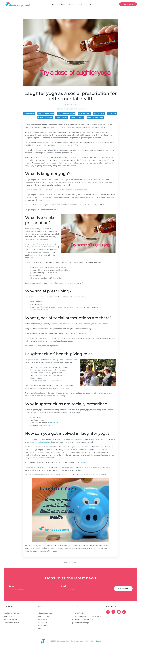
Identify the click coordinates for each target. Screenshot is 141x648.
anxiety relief (29, 114)
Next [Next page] (76, 562)
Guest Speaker (43, 616)
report (33, 244)
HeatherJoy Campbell (65, 109)
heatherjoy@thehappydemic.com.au (87, 616)
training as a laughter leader (99, 467)
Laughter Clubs (43, 625)
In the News (42, 619)
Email (63, 586)
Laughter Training (10, 619)
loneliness (112, 114)
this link (83, 462)
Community (80, 109)
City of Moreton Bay (46, 114)
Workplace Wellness (11, 613)
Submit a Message (80, 623)
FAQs (40, 629)
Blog (80, 4)
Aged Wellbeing (10, 616)
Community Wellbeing (12, 622)
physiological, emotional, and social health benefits (56, 145)
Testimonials (42, 622)
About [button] (71, 4)
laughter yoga (84, 114)
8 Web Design (96, 641)
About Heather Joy (45, 613)
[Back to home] (17, 4)
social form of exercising (40, 442)
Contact (89, 4)
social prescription (95, 118)
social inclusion (77, 118)
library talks (99, 114)
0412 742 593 (128, 4)
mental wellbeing (45, 118)
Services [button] (61, 4)
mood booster (61, 118)
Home (51, 4)
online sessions (70, 467)
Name (11, 586)
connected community (66, 114)
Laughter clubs (31, 360)
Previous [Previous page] (66, 562)
